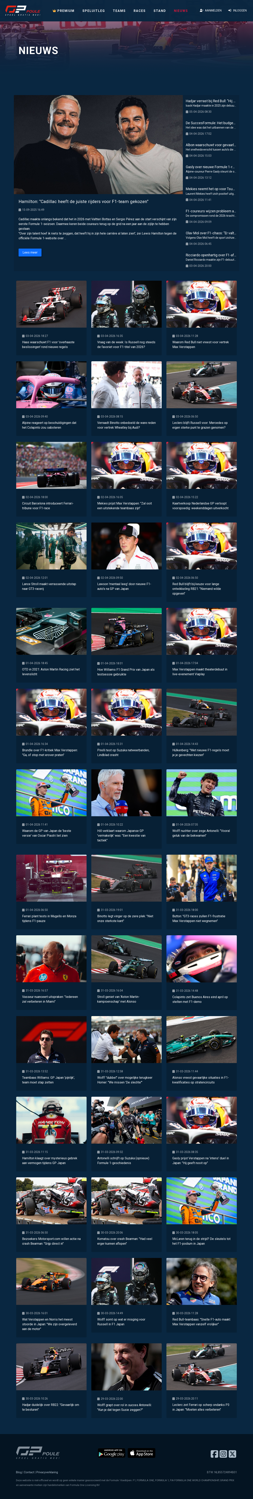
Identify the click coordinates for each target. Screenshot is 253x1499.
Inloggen (237, 10)
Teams (119, 11)
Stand (160, 11)
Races (140, 11)
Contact (29, 1472)
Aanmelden (211, 10)
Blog (19, 1472)
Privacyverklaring (47, 1472)
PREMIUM (64, 11)
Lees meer (30, 252)
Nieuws (181, 11)
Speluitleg (93, 11)
